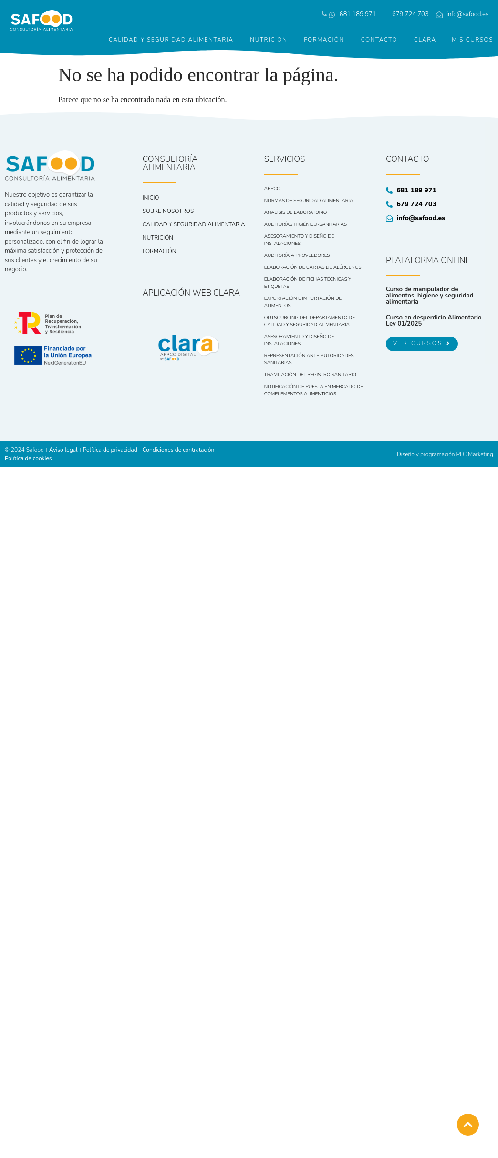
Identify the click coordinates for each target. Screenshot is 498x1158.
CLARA (425, 39)
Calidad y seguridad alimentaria (171, 39)
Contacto (379, 39)
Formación (324, 39)
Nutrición (268, 39)
